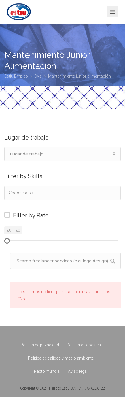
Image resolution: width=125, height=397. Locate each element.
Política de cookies (84, 345)
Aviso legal (78, 371)
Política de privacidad (39, 345)
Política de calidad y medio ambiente (61, 358)
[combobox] (62, 193)
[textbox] (37, 192)
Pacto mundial (47, 371)
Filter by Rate (31, 215)
